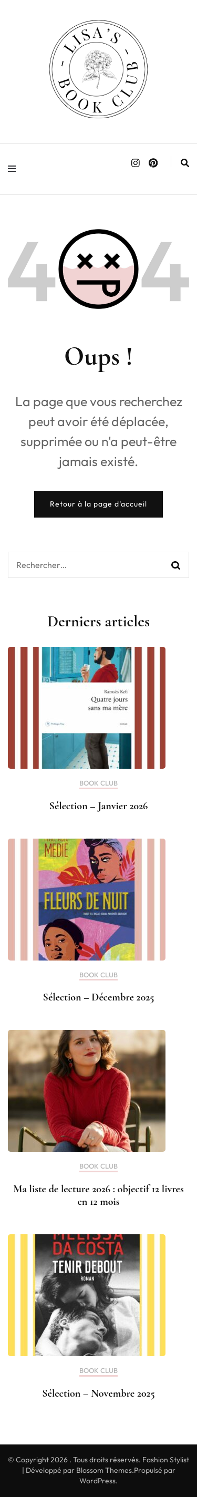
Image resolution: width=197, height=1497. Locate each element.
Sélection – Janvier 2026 (98, 806)
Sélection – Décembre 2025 (98, 997)
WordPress (97, 1480)
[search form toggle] (185, 163)
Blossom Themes (104, 1470)
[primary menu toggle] (14, 169)
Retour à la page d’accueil (98, 504)
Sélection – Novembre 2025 (98, 1393)
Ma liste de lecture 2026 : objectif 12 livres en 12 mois (98, 1195)
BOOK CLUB (98, 783)
